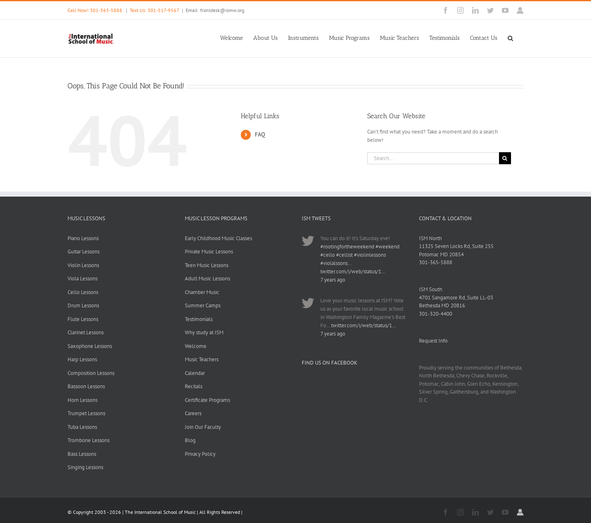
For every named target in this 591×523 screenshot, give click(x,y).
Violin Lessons (83, 265)
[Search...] (433, 158)
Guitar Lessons (83, 251)
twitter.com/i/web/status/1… (352, 271)
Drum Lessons (83, 305)
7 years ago (332, 279)
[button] (510, 37)
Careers (193, 413)
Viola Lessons (82, 278)
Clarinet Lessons (86, 332)
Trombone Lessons (88, 440)
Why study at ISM (204, 332)
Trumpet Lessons (86, 413)
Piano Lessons (83, 238)
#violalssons (334, 263)
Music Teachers (201, 359)
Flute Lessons (83, 319)
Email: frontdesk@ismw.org (215, 10)
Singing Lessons (85, 467)
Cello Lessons (83, 292)
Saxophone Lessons (90, 346)
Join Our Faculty (203, 427)
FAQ (260, 134)
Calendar (195, 373)
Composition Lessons (91, 373)
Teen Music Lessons (206, 265)
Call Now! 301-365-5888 (95, 10)
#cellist (344, 254)
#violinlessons (370, 254)
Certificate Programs (207, 400)
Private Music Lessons (209, 251)
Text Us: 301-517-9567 (154, 10)
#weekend (387, 246)
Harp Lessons (82, 359)
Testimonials (199, 319)
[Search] (505, 158)
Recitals (193, 386)
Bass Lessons (82, 453)
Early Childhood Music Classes (218, 238)
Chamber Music (202, 292)
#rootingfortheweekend (347, 246)
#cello (327, 254)
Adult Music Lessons (207, 278)
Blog (190, 440)
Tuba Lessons (82, 427)
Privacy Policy (200, 453)
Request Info (433, 340)
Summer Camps (202, 305)
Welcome (195, 346)
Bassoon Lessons (86, 386)
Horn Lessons (82, 400)
